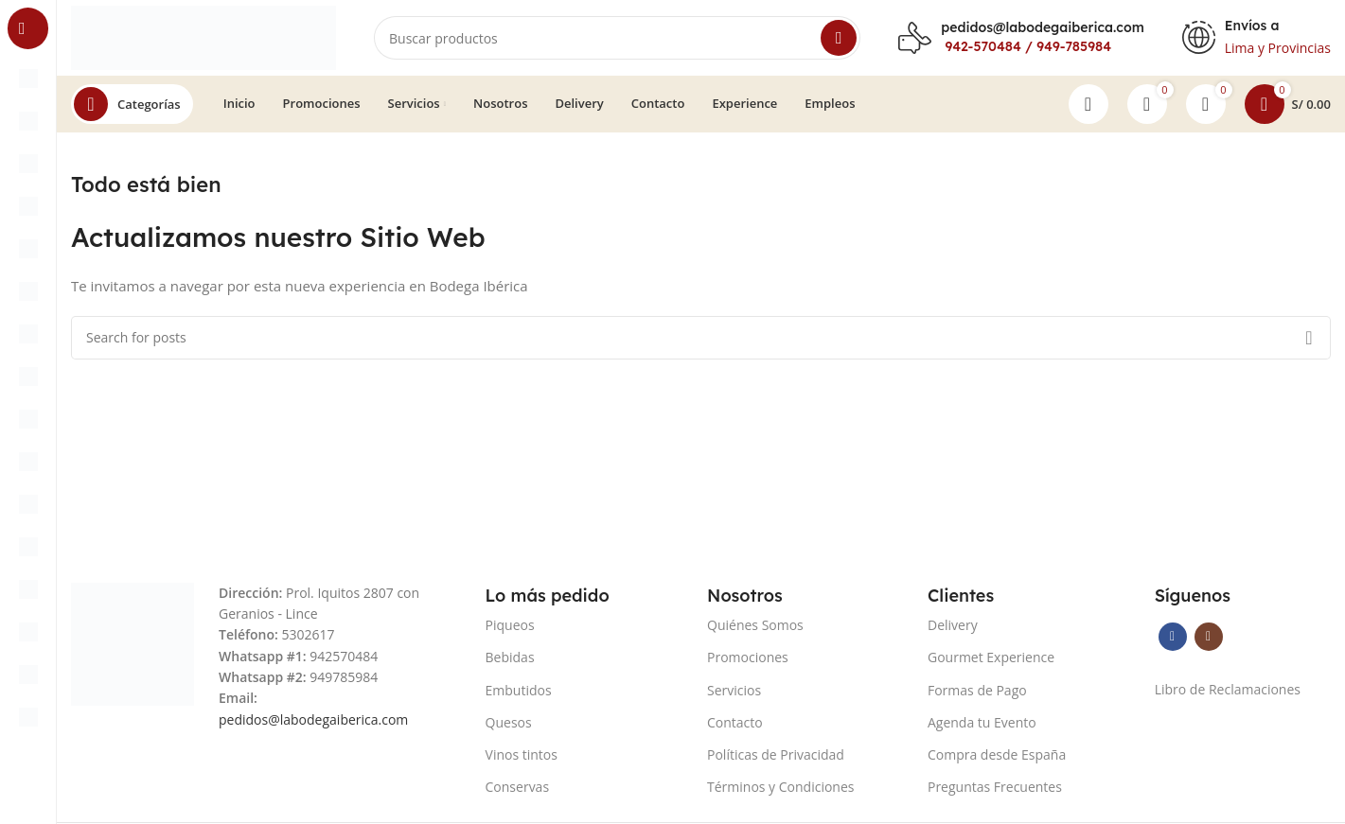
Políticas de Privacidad (775, 754)
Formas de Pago (977, 690)
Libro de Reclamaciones (1228, 689)
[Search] (617, 38)
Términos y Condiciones (780, 787)
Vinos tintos (521, 754)
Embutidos (519, 690)
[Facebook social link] (1173, 636)
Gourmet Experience (991, 657)
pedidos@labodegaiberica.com (1042, 27)
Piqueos (510, 625)
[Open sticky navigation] (132, 104)
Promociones (747, 657)
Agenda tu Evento (982, 722)
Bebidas (510, 657)
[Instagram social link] (1209, 636)
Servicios (734, 690)
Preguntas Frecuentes (995, 787)
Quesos (509, 722)
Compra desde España (997, 754)
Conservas (518, 787)
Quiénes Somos (755, 625)
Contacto (735, 722)
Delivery (953, 625)
